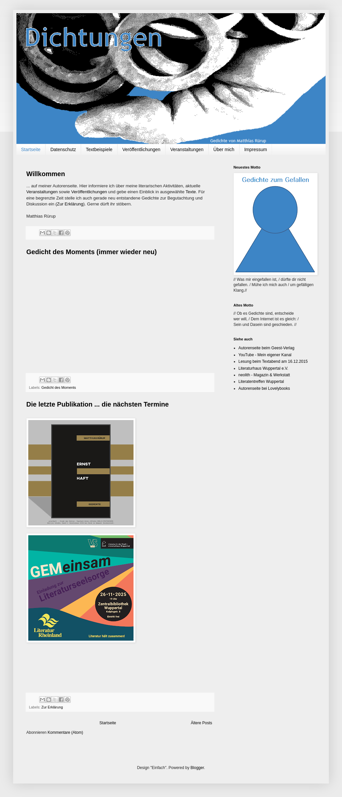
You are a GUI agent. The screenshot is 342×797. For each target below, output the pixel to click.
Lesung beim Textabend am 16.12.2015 (273, 361)
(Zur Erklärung (69, 203)
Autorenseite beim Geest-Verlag (266, 348)
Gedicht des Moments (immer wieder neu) (91, 251)
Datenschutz (63, 149)
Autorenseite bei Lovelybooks (264, 388)
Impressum (255, 149)
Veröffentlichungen (141, 149)
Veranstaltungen (187, 149)
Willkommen (45, 173)
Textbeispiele (99, 149)
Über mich (223, 149)
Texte (190, 191)
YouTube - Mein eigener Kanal (264, 355)
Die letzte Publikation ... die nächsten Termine (97, 404)
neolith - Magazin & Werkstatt (264, 375)
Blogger (197, 767)
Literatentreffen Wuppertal (261, 381)
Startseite (30, 149)
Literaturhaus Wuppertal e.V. (263, 368)
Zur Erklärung (52, 707)
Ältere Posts (201, 723)
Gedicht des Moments (58, 387)
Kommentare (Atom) (65, 732)
